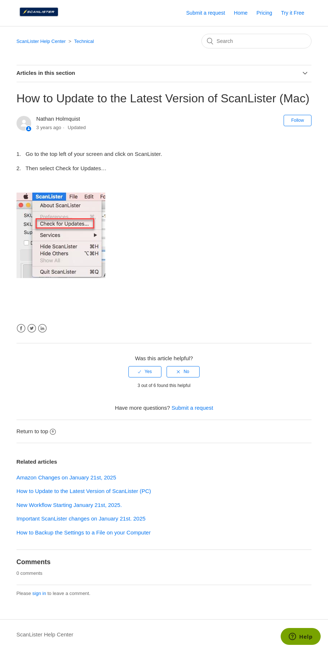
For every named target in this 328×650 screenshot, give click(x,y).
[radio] (144, 371)
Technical (84, 41)
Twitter (31, 328)
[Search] (256, 41)
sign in (39, 593)
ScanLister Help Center (41, 41)
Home (241, 13)
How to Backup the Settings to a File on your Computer (84, 532)
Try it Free (292, 13)
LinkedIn (42, 328)
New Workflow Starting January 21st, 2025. (69, 505)
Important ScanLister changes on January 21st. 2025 (81, 518)
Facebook (21, 328)
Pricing (264, 13)
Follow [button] (297, 120)
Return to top (36, 431)
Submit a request (205, 13)
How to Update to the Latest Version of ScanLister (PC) (84, 491)
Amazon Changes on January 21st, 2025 (66, 477)
